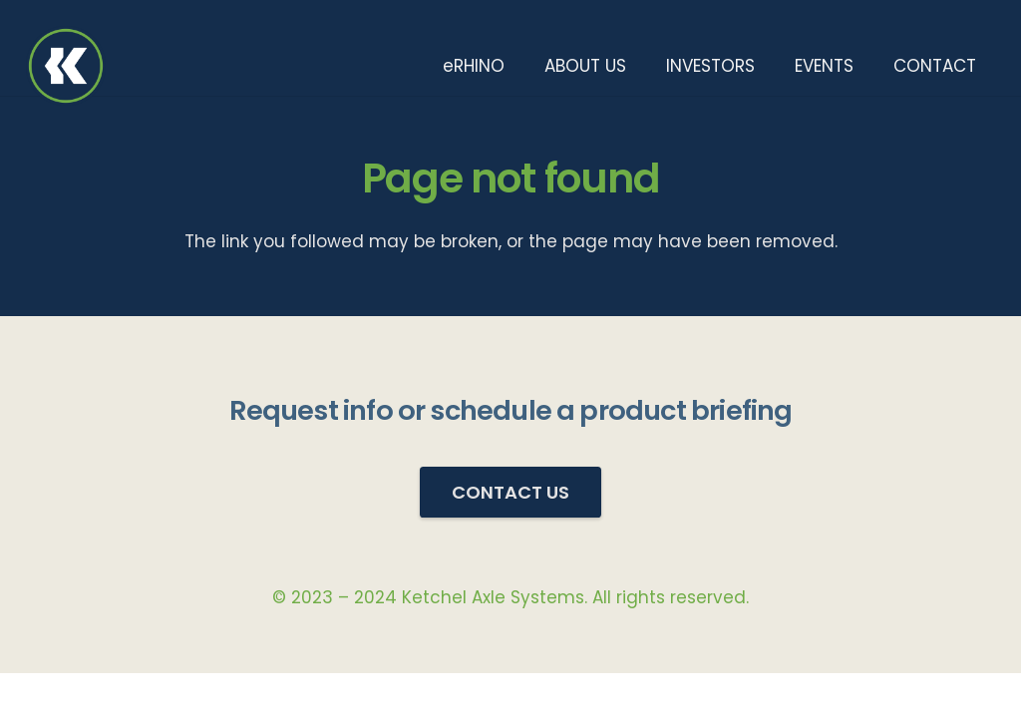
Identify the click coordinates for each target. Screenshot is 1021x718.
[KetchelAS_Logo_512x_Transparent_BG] (66, 66)
